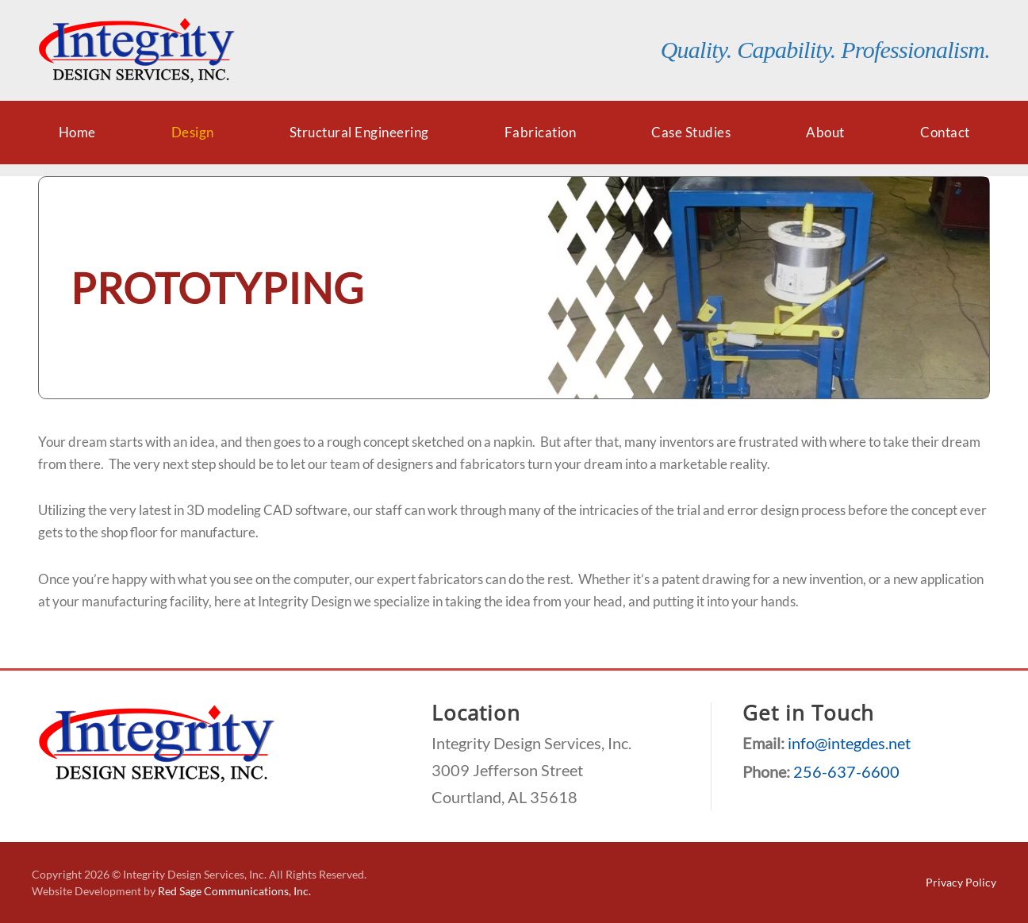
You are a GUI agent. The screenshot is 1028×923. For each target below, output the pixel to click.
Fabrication (540, 132)
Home (77, 132)
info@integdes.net (849, 742)
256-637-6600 (846, 771)
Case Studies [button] (691, 132)
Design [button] (192, 132)
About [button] (825, 132)
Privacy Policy (961, 882)
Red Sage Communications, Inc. (234, 891)
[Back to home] (137, 50)
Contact (945, 132)
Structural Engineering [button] (359, 132)
